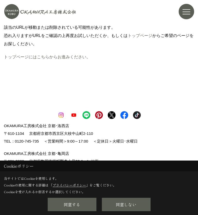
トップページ (140, 35)
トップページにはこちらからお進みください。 (47, 57)
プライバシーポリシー (69, 185)
